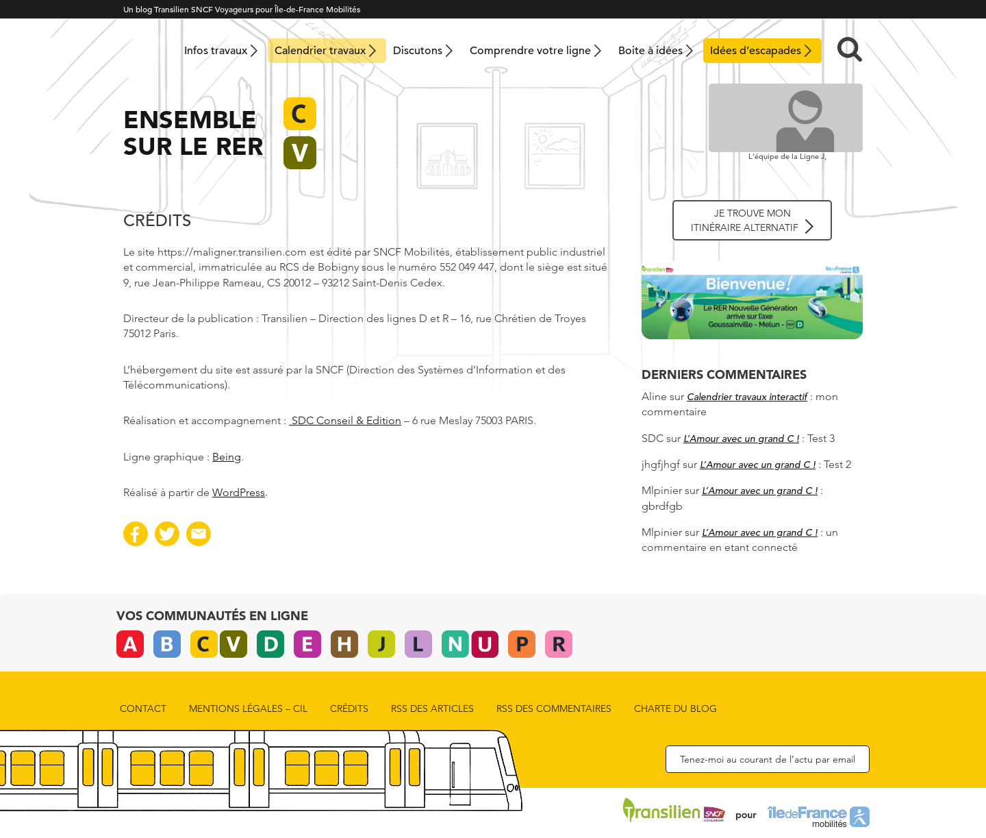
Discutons (417, 51)
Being (226, 456)
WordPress (238, 492)
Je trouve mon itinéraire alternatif (744, 220)
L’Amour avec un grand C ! (741, 438)
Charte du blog (675, 708)
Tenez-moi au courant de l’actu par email (767, 759)
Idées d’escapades (755, 51)
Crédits (349, 708)
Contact (143, 708)
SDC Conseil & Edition (345, 420)
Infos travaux (215, 51)
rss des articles (432, 708)
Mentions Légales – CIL (248, 708)
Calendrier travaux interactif (747, 397)
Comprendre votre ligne (530, 51)
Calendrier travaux (320, 51)
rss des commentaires (553, 708)
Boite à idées (650, 51)
